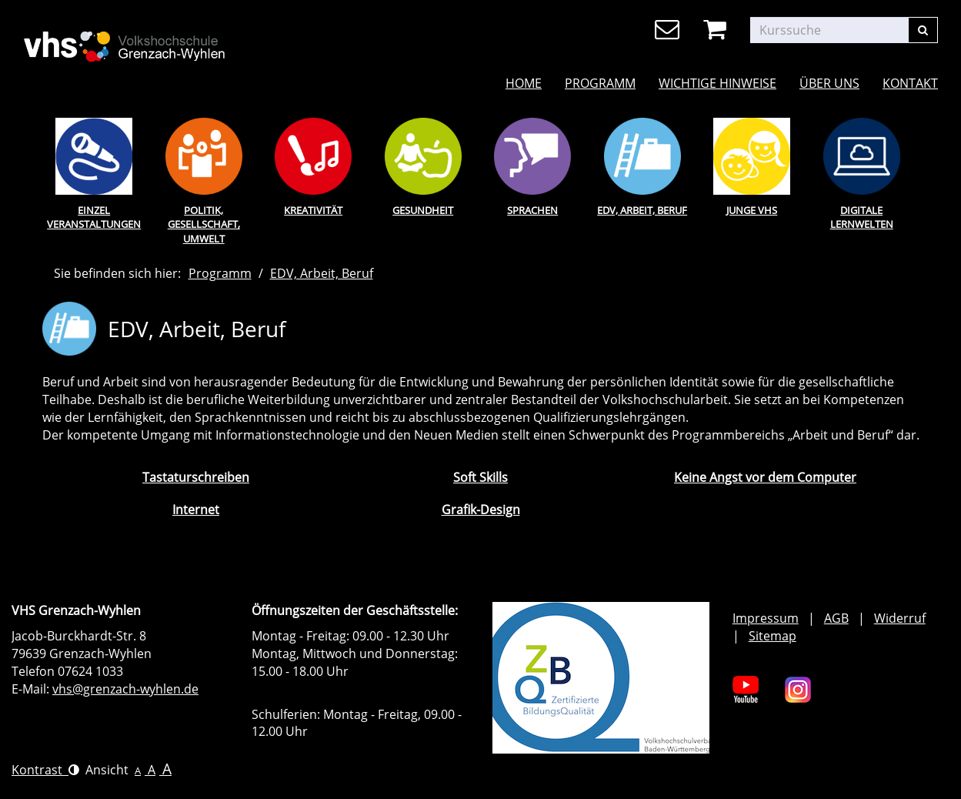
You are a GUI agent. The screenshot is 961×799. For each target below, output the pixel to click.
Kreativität (313, 210)
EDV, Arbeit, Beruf (642, 210)
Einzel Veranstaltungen (94, 217)
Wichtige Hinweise (717, 83)
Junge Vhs (751, 210)
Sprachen (532, 210)
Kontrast (45, 769)
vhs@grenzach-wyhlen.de (125, 688)
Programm (600, 83)
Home (524, 83)
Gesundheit (422, 210)
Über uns (829, 83)
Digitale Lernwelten (861, 217)
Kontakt (910, 83)
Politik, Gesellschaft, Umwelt (204, 224)
